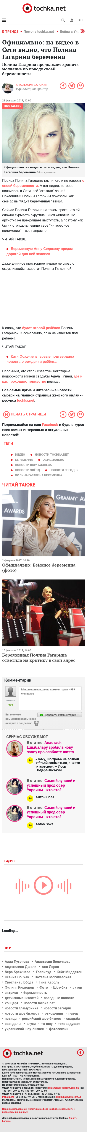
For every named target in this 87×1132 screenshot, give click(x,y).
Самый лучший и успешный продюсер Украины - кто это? (51, 785)
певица (11, 1019)
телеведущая (69, 1024)
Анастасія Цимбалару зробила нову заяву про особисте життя (50, 747)
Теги (8, 948)
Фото (43, 987)
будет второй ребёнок (41, 328)
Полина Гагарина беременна (38, 475)
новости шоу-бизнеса (33, 465)
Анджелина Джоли (20, 967)
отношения (54, 1013)
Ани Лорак (50, 967)
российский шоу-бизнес (41, 1019)
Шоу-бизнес (12, 105)
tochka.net (25, 400)
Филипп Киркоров (19, 987)
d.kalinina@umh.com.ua (68, 1097)
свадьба (73, 1019)
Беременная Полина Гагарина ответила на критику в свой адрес (38, 657)
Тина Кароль (49, 982)
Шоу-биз (60, 987)
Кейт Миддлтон (69, 972)
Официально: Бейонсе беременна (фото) (39, 567)
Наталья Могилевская (53, 977)
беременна (24, 459)
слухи (31, 1024)
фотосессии (58, 1029)
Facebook (50, 424)
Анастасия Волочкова (53, 962)
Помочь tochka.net (39, 32)
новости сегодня (64, 470)
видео (20, 454)
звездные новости (59, 998)
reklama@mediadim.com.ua (63, 1087)
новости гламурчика (21, 1008)
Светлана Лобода (19, 982)
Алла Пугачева (17, 962)
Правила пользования (14, 1109)
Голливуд (43, 972)
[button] (72, 20)
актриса (11, 993)
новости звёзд (27, 470)
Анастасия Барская (31, 85)
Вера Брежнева (18, 972)
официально (53, 459)
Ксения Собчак (17, 977)
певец (73, 1013)
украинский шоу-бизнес (24, 1029)
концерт (11, 1003)
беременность (35, 993)
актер (77, 987)
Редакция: (8, 1097)
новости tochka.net (52, 454)
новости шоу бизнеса (22, 1013)
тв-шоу (47, 1024)
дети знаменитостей (22, 998)
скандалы (13, 1024)
